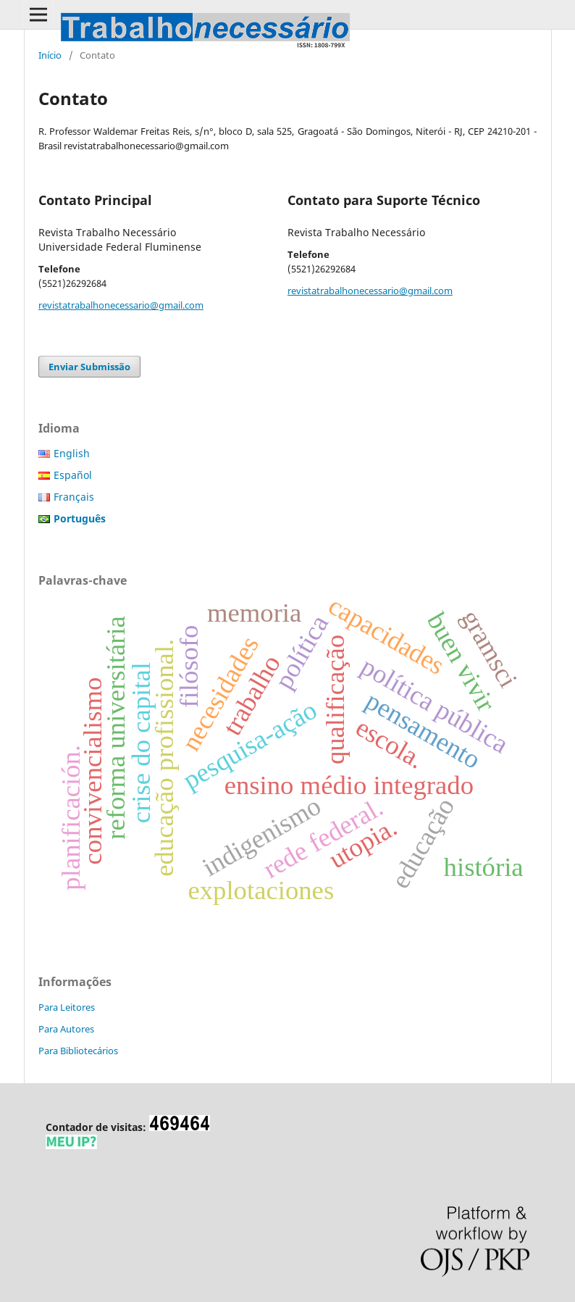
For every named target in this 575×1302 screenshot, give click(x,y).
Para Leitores (66, 1007)
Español (73, 475)
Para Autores (66, 1028)
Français (74, 497)
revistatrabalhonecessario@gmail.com (120, 305)
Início (50, 55)
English (72, 453)
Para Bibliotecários (78, 1050)
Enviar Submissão (89, 366)
